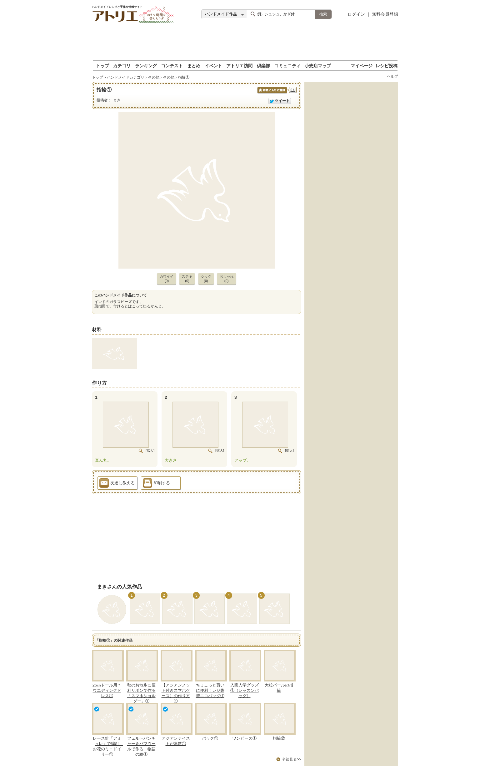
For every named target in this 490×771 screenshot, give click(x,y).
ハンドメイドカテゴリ (125, 77)
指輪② (279, 738)
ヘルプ (392, 76)
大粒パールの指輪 (279, 688)
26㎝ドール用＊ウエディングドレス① (106, 690)
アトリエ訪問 (239, 66)
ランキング (146, 66)
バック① (210, 738)
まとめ (193, 66)
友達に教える (117, 484)
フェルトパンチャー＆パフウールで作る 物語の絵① (141, 746)
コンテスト (172, 66)
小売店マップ (318, 66)
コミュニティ (287, 66)
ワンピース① (244, 738)
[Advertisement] (245, 42)
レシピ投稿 (387, 66)
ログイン (356, 14)
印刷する (156, 484)
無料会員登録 (385, 14)
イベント (213, 66)
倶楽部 (263, 66)
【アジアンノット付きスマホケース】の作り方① (176, 693)
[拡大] (150, 450)
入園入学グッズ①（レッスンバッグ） (244, 690)
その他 (153, 77)
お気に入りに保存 (272, 93)
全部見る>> (291, 759)
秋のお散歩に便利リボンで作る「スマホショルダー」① (141, 693)
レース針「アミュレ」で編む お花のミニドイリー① (108, 746)
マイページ (361, 66)
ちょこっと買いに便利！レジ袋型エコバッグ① (210, 690)
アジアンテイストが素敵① (176, 741)
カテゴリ (122, 66)
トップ (102, 66)
